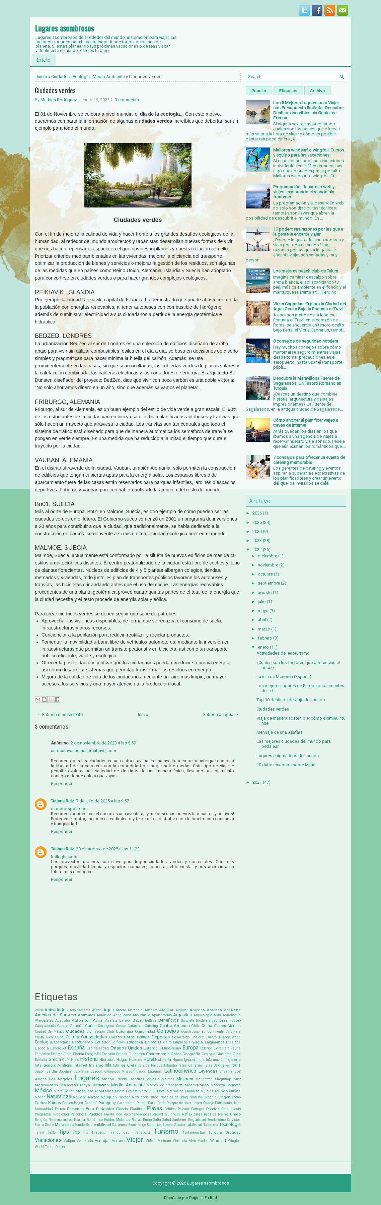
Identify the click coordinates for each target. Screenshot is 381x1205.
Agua (108, 1009)
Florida (78, 1054)
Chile (195, 1025)
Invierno (96, 1065)
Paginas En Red (203, 1198)
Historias (107, 1059)
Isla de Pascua (150, 1065)
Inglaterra (233, 1060)
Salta (157, 1120)
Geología (208, 1054)
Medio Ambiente (109, 76)
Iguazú (189, 1060)
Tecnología (230, 1124)
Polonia (183, 1109)
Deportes (161, 1036)
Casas (121, 1026)
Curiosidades (94, 1036)
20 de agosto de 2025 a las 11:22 (108, 848)
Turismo (166, 1131)
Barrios (125, 1020)
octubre (265, 574)
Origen (224, 1097)
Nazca (93, 1097)
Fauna (236, 1048)
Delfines (143, 1037)
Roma (79, 1119)
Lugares (86, 1078)
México (43, 1091)
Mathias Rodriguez (59, 99)
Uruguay (233, 1132)
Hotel (149, 1059)
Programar (43, 1114)
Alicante (151, 1010)
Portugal (197, 1109)
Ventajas (102, 1140)
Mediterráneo (197, 1085)
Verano (118, 1140)
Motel (161, 1091)
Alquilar (166, 1010)
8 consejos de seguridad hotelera (305, 341)
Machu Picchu (115, 1079)
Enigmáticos (214, 1042)
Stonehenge (137, 1125)
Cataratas (135, 1026)
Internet (80, 1065)
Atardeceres (44, 1020)
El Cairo (164, 1042)
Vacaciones (48, 1140)
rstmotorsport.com (69, 808)
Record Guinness (166, 1114)
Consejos (168, 1031)
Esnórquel (58, 1048)
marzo (264, 628)
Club (110, 1031)
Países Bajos (72, 1103)
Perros (60, 1109)
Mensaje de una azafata (279, 732)
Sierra (39, 1125)
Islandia (170, 1065)
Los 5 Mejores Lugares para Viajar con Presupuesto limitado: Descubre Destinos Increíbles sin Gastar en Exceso (308, 110)
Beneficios (168, 1020)
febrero (265, 638)
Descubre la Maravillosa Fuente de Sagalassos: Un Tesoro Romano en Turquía (307, 383)
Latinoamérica (180, 1071)
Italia (236, 1065)
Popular (258, 90)
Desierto (198, 1037)
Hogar (122, 1059)
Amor (72, 1015)
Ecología (81, 76)
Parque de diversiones (184, 1103)
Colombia (124, 1031)
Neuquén (109, 1097)
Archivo (317, 90)
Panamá (90, 1103)
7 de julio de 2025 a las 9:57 (102, 800)
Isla (108, 1065)
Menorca (234, 1085)
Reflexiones (192, 1114)
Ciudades (60, 76)
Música (235, 1091)
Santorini (179, 1120)
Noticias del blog (174, 1097)
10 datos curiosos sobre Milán (285, 764)
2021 (257, 782)
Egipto (150, 1042)
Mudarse (192, 1091)
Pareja (142, 1103)
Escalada (233, 1042)
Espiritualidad (97, 1048)
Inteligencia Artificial (53, 1065)
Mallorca (184, 1078)
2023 (257, 540)
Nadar (40, 1097)
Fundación (137, 1054)
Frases (121, 1054)
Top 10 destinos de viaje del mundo (290, 699)
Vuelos (203, 1141)
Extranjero (221, 1048)
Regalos (210, 1114)
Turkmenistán (193, 1132)
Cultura (72, 1036)
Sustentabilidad (188, 1124)
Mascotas (69, 1085)
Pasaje (208, 1103)
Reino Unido (229, 1114)
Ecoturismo (82, 1042)
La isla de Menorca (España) (283, 676)
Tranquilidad (119, 1132)
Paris (152, 1103)
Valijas (69, 1141)
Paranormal (126, 1103)
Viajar (134, 1140)
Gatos (176, 1053)
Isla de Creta (125, 1065)
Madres (137, 1079)
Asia (217, 1015)
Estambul (152, 1048)
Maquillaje (223, 1079)
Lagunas (155, 1071)
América (197, 1010)
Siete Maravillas (59, 1124)
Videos (151, 1141)
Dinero (212, 1037)
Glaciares (224, 1054)
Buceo (236, 1020)
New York (140, 1097)
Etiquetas (288, 90)
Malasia (152, 1079)
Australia (62, 1020)
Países (54, 1102)
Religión (41, 1120)
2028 (39, 1010)
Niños (154, 1097)
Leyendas (208, 1071)
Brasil (224, 1020)
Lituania (225, 1071)
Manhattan (204, 1079)
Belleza (151, 1020)
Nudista (195, 1097)
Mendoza (218, 1085)
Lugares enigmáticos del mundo (287, 755)
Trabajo (98, 1132)
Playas (154, 1108)
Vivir (193, 1140)
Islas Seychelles (217, 1065)
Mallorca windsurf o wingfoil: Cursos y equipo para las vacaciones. (308, 152)
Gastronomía (158, 1053)
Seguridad (197, 1119)
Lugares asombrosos (64, 28)
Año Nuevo (141, 1015)
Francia (108, 1053)
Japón (40, 1071)
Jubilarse (81, 1071)
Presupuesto (231, 1109)
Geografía (191, 1053)
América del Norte (224, 1010)
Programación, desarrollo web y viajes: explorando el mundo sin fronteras (303, 191)
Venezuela (85, 1141)
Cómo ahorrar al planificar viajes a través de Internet (305, 423)
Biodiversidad (207, 1020)
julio (262, 601)
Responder (61, 783)
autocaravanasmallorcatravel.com (83, 750)
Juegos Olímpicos (105, 1071)
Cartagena (106, 1026)
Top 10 (80, 1132)
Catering (151, 1026)
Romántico (95, 1120)
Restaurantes (61, 1119)
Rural (136, 1119)
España (76, 1048)
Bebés (138, 1020)
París (161, 1103)
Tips (64, 1132)
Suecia (168, 1125)
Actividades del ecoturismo (283, 653)
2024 (257, 531)
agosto (265, 592)
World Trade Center (50, 1147)
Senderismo (217, 1120)
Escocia (42, 1048)
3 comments (127, 99)
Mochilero (84, 1091)
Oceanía (210, 1097)
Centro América (175, 1025)
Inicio (43, 60)
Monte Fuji (147, 1091)
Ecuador (102, 1042)
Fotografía (93, 1054)
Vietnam (164, 1141)
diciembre (267, 555)
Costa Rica (44, 1037)
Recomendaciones (137, 1114)
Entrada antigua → (221, 714)
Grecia (55, 1059)
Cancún (77, 1025)
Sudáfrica (154, 1125)
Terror (39, 1132)
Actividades (56, 1009)
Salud (166, 1120)
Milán (69, 1091)
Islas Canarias (191, 1065)
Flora (68, 1054)
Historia (89, 1059)
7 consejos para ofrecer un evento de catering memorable (309, 460)
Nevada (125, 1097)
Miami (59, 1091)
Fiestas (57, 1054)
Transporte (141, 1132)
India (201, 1060)
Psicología (79, 1114)
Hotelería (163, 1059)
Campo (62, 1026)
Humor (177, 1060)
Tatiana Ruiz (62, 800)
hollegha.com (64, 856)
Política (170, 1109)
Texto (52, 1132)
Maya (85, 1085)
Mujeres (207, 1091)
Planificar (137, 1109)
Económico (62, 1042)
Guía (66, 1060)
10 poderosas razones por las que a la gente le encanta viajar (308, 232)
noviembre (268, 564)
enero (263, 647)
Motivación (175, 1091)
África (96, 1010)
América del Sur (50, 1014)
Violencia (180, 1141)
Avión (98, 1020)
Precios (212, 1108)
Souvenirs (119, 1125)
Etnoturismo (171, 1048)
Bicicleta (187, 1020)
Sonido (80, 1125)
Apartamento (162, 1015)
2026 (257, 513)
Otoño (236, 1097)
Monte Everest (126, 1091)
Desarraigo (180, 1037)
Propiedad (61, 1114)
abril (262, 619)
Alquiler (181, 1010)
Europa (190, 1048)
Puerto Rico (113, 1114)
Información (215, 1060)
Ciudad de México (49, 1031)
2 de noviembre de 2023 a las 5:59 (103, 742)
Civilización (95, 1031)
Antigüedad (122, 1015)
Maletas (168, 1079)
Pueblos (95, 1114)
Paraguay (107, 1102)
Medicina (100, 1085)
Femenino (42, 1054)
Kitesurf (128, 1071)
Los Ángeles (60, 1079)
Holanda (135, 1060)
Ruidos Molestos (117, 1120)
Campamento (45, 1026)
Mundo (221, 1091)
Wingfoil (234, 1141)
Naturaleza (59, 1097)
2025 (257, 522)
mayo (263, 610)
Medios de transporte (164, 1085)
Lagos (141, 1071)
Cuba (59, 1037)
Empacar (180, 1042)
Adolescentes (80, 1010)
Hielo (75, 1060)
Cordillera (233, 1031)
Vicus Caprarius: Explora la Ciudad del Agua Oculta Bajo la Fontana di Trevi (309, 306)
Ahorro (121, 1010)
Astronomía (232, 1015)
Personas (75, 1108)
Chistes (220, 1026)
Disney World (230, 1037)
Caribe (90, 1025)
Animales (86, 1015)
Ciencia (234, 1025)
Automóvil (81, 1020)
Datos (129, 1037)
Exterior (206, 1048)
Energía (196, 1042)
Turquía (215, 1132)
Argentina (182, 1014)
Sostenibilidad (98, 1124)
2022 (257, 549)
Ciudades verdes (55, 90)
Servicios (234, 1120)
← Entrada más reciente (60, 714)
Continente (215, 1031)
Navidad (79, 1097)
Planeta (122, 1109)
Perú (90, 1108)
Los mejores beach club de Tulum (305, 271)
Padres (41, 1102)
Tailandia (210, 1125)
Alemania (135, 1010)
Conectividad (145, 1031)
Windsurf (218, 1140)
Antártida (104, 1015)
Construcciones (193, 1031)
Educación (135, 1042)
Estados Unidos (126, 1047)
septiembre (269, 583)
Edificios (118, 1042)
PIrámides (105, 1108)
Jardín (52, 1071)
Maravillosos (46, 1085)
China (207, 1025)
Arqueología (203, 1015)
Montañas (104, 1091)
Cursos (115, 1037)
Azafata (111, 1020)
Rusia (147, 1120)
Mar (237, 1079)
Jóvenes (65, 1071)
